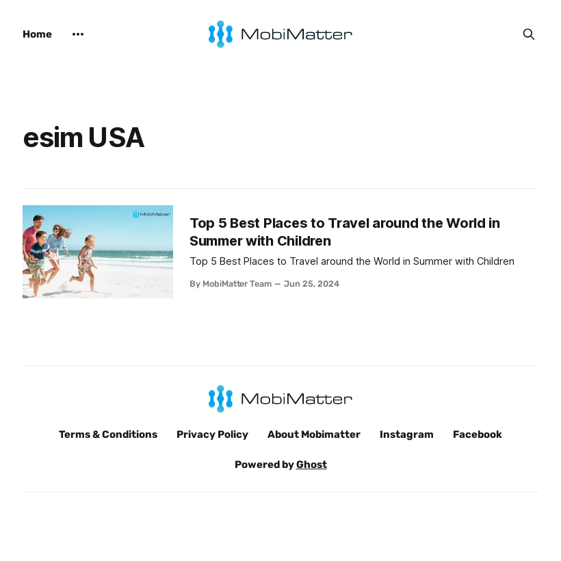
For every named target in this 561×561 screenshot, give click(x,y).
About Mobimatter (314, 434)
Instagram (407, 434)
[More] (78, 34)
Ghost (311, 464)
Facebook (477, 434)
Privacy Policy (212, 434)
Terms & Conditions (108, 434)
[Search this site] (529, 34)
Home (37, 34)
